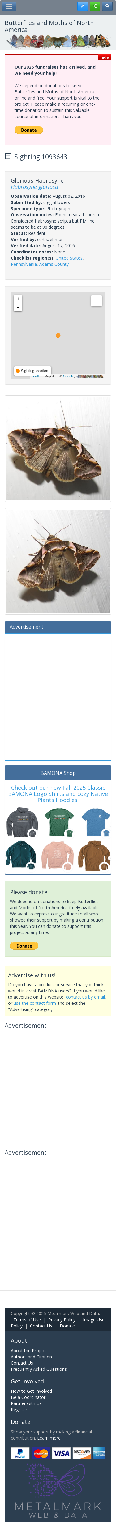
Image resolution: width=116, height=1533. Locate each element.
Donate (67, 1326)
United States (69, 258)
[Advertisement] (58, 696)
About (19, 1340)
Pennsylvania (24, 264)
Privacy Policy (61, 1320)
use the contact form (35, 1003)
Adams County (54, 264)
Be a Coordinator (28, 1397)
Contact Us (41, 1326)
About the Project (28, 1350)
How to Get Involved (31, 1391)
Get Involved (27, 1381)
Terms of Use (27, 1320)
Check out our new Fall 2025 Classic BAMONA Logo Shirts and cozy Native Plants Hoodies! (58, 794)
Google (68, 376)
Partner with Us (26, 1403)
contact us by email (85, 997)
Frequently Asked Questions (39, 1369)
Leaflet (36, 376)
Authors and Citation (31, 1357)
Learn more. (49, 1438)
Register (19, 1409)
